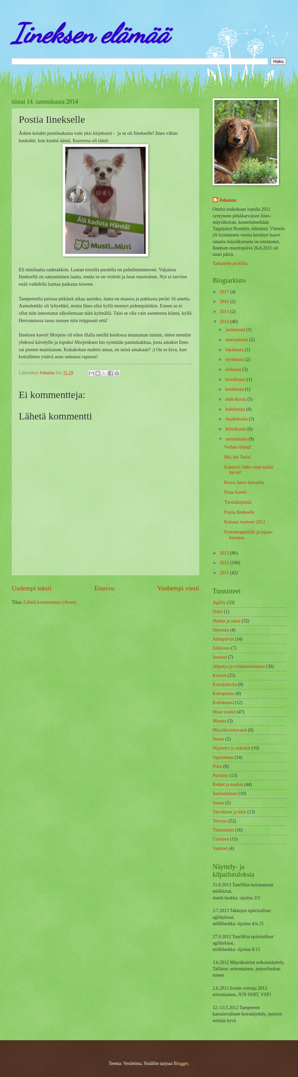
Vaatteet (220, 848)
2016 (225, 301)
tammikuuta (236, 439)
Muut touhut (224, 711)
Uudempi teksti (32, 588)
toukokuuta (236, 399)
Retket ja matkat (228, 784)
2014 (225, 321)
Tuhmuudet (223, 830)
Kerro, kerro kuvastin (244, 482)
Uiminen (221, 839)
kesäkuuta (235, 389)
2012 (225, 562)
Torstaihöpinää (237, 502)
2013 (225, 553)
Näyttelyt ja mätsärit (231, 748)
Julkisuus (221, 648)
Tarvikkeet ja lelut (229, 811)
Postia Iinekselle (239, 512)
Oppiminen (223, 757)
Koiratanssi (223, 702)
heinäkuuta (236, 379)
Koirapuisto (223, 693)
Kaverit (219, 675)
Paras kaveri (235, 492)
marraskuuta (237, 339)
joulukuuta (235, 329)
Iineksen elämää (90, 33)
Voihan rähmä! (237, 447)
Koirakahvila (225, 684)
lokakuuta (235, 349)
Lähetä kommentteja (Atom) (49, 602)
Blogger (180, 1063)
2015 (225, 311)
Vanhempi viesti (178, 588)
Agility (219, 602)
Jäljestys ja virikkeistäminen (239, 666)
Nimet (218, 739)
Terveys (220, 820)
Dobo (218, 611)
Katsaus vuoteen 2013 (244, 521)
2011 (225, 572)
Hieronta (221, 629)
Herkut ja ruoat (227, 620)
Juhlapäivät (223, 639)
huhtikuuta (235, 409)
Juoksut (220, 657)
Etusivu (104, 588)
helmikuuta (236, 428)
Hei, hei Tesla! (237, 457)
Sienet (218, 802)
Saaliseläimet (225, 793)
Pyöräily (220, 775)
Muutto (219, 720)
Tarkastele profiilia (230, 263)
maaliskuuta (237, 418)
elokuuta (233, 369)
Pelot (217, 766)
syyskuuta (235, 359)
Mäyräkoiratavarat (230, 729)
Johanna (227, 200)
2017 (225, 291)
